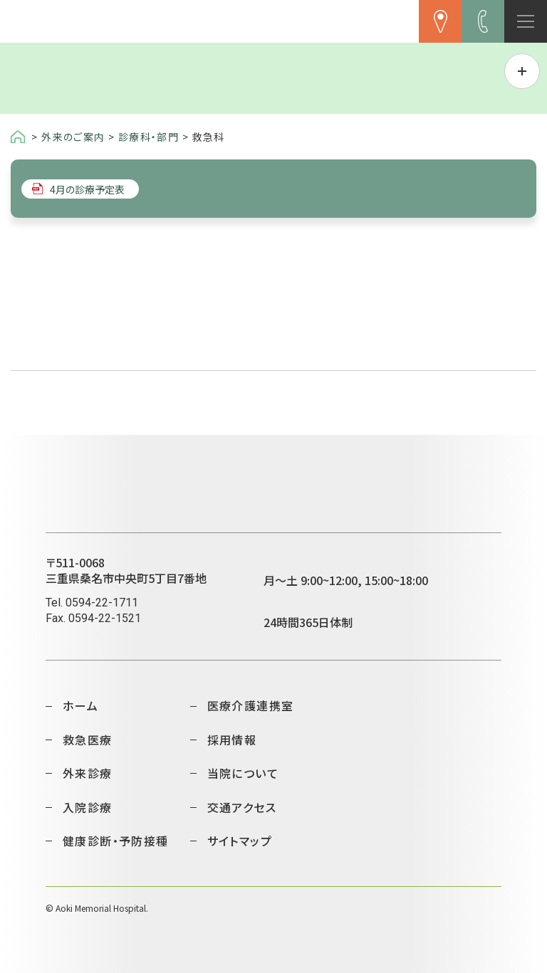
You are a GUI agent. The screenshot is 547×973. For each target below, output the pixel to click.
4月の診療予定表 (87, 189)
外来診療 (88, 773)
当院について (242, 773)
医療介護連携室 (250, 705)
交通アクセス (241, 807)
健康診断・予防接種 (116, 840)
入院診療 (88, 807)
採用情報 (232, 739)
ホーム (80, 705)
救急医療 (88, 739)
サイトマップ (239, 840)
